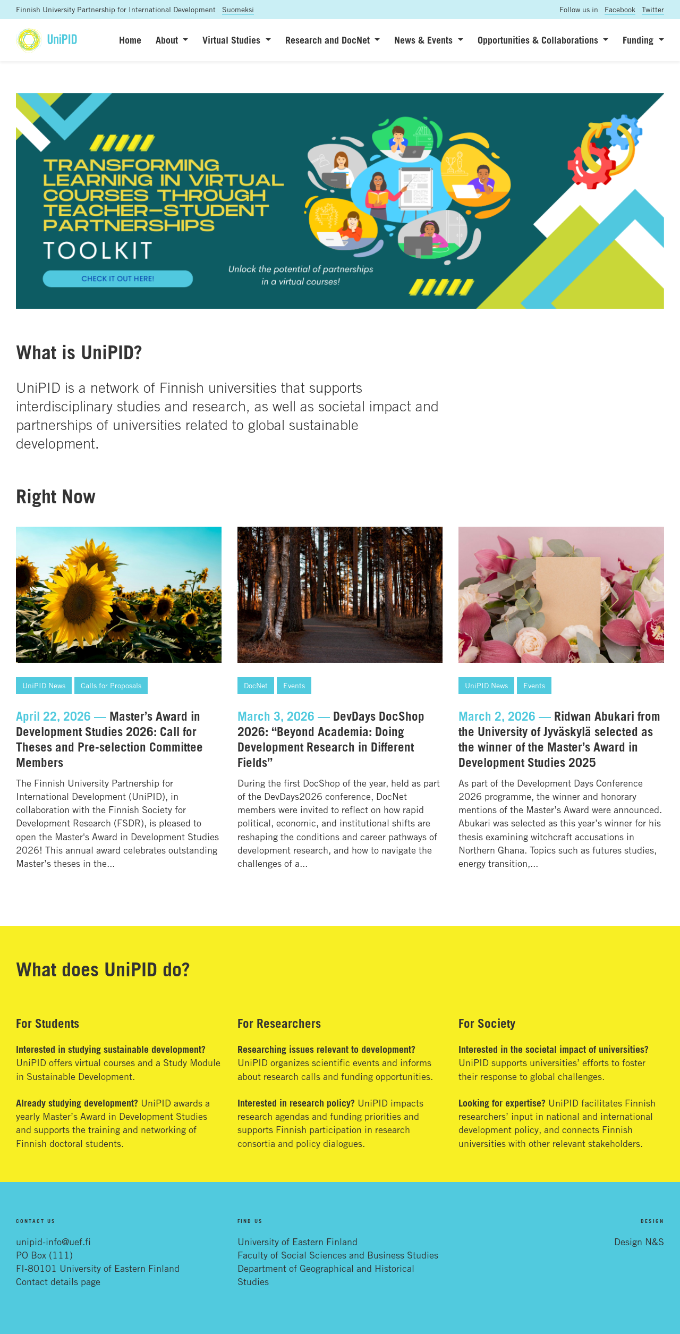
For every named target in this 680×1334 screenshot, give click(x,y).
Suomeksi (238, 9)
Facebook (620, 9)
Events (294, 685)
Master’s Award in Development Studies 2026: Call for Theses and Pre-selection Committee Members (109, 739)
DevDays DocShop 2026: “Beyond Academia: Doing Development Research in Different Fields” (330, 739)
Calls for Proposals (111, 685)
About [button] (168, 40)
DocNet (256, 685)
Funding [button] (639, 40)
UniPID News (43, 685)
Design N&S (639, 1241)
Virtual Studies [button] (232, 40)
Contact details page (58, 1281)
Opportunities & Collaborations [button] (539, 40)
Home (130, 40)
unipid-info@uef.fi (53, 1241)
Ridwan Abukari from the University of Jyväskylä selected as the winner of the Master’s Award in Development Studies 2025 (559, 739)
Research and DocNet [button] (328, 40)
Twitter (653, 9)
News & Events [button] (424, 40)
